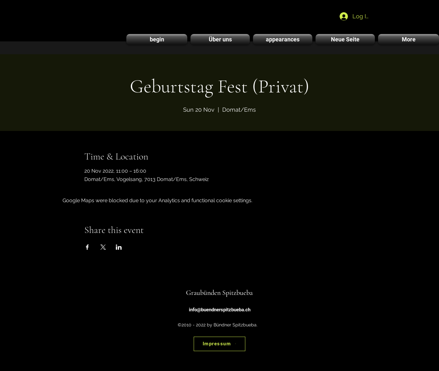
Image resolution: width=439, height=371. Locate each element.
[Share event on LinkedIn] (119, 247)
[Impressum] (219, 344)
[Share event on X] (103, 247)
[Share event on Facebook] (87, 247)
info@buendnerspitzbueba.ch (219, 310)
